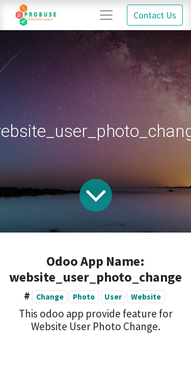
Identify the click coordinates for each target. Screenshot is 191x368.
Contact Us (154, 15)
